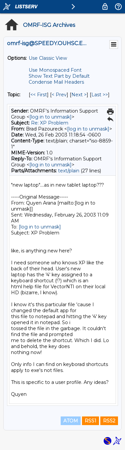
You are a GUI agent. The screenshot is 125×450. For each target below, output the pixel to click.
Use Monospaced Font (55, 70)
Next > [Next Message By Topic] (79, 95)
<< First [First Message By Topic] (38, 95)
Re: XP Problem (49, 123)
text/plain (68, 171)
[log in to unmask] (50, 117)
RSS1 (90, 421)
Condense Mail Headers (56, 82)
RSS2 (109, 421)
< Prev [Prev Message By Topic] (59, 95)
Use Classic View (48, 58)
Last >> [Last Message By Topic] (99, 95)
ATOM (70, 421)
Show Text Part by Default (59, 76)
